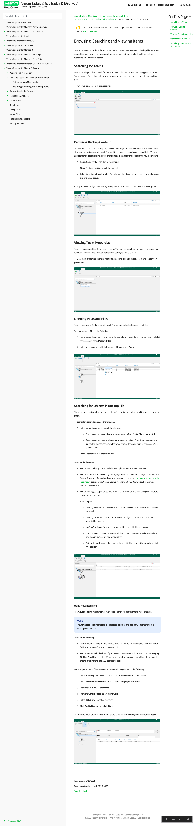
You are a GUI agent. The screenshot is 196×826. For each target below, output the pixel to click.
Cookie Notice (144, 818)
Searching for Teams (179, 22)
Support (119, 814)
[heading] (117, 66)
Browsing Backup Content (178, 28)
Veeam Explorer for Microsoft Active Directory (26, 27)
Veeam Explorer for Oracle (18, 36)
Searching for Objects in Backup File (180, 44)
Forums (111, 814)
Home (94, 814)
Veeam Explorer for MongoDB (19, 50)
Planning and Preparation (21, 73)
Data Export (15, 105)
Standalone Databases (19, 96)
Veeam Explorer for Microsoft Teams (22, 68)
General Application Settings (22, 91)
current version (90, 31)
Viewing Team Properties (181, 34)
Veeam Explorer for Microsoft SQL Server (24, 31)
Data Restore (15, 100)
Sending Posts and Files (20, 119)
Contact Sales (131, 814)
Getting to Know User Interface (26, 82)
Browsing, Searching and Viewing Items (31, 86)
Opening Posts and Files (181, 38)
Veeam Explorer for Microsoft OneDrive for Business (29, 63)
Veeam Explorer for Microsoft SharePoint (24, 59)
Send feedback (80, 791)
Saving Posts (15, 109)
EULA (140, 814)
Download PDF (14, 821)
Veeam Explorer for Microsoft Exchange (23, 54)
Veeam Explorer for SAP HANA (19, 45)
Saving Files (15, 114)
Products (102, 814)
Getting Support (17, 123)
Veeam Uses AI (129, 818)
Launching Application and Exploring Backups (30, 77)
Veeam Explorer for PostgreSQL (20, 40)
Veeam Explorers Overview (18, 22)
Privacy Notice (115, 818)
